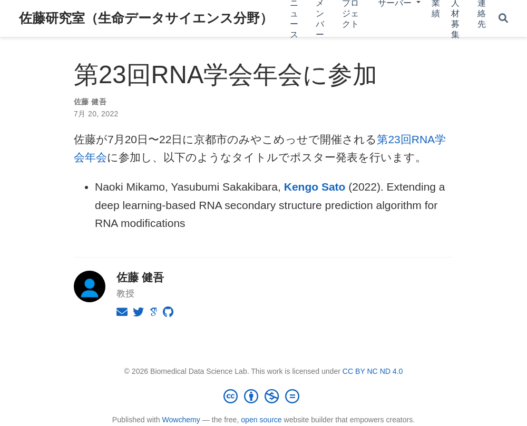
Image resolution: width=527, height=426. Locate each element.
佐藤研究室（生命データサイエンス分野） (146, 18)
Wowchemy (181, 419)
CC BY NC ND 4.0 (373, 371)
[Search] (503, 19)
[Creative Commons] (263, 396)
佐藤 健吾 (90, 101)
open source (261, 419)
